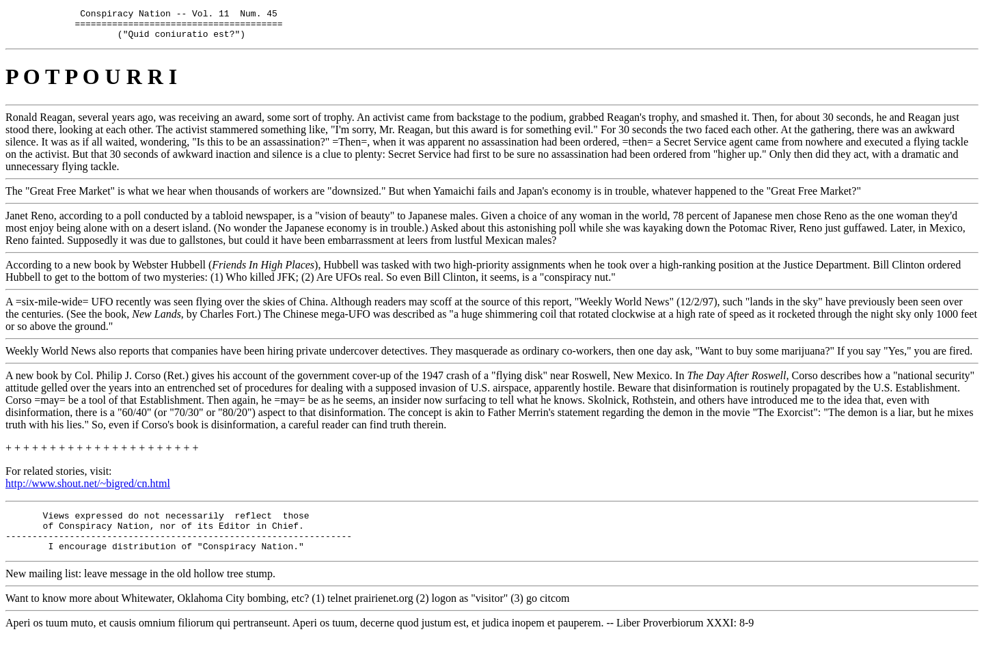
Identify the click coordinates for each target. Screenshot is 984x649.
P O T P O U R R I (91, 82)
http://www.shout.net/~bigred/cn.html (87, 489)
